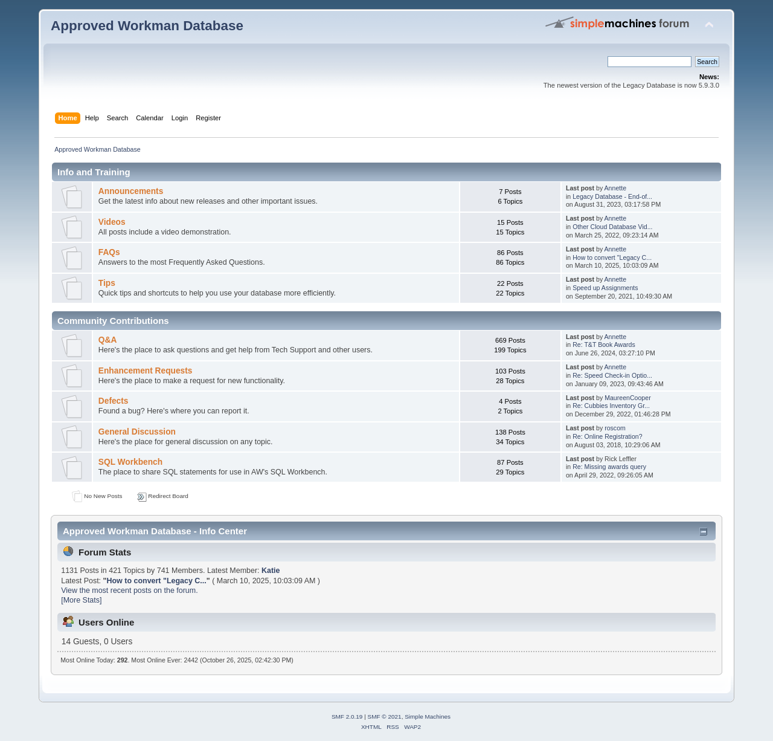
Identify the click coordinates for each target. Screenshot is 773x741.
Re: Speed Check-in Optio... (612, 375)
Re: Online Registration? (607, 436)
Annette (616, 188)
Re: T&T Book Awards (604, 344)
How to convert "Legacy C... (612, 257)
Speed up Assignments (605, 287)
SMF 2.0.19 (347, 716)
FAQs (109, 252)
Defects (113, 401)
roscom (615, 428)
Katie (270, 570)
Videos (112, 222)
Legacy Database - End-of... (612, 196)
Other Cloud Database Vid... (612, 226)
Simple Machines (428, 716)
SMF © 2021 (385, 716)
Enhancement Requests (145, 370)
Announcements (130, 191)
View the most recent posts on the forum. (129, 590)
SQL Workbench (130, 462)
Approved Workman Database (147, 25)
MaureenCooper (628, 397)
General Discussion (137, 431)
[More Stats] (81, 600)
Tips (106, 283)
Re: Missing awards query (609, 466)
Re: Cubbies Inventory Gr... (611, 405)
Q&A (107, 340)
